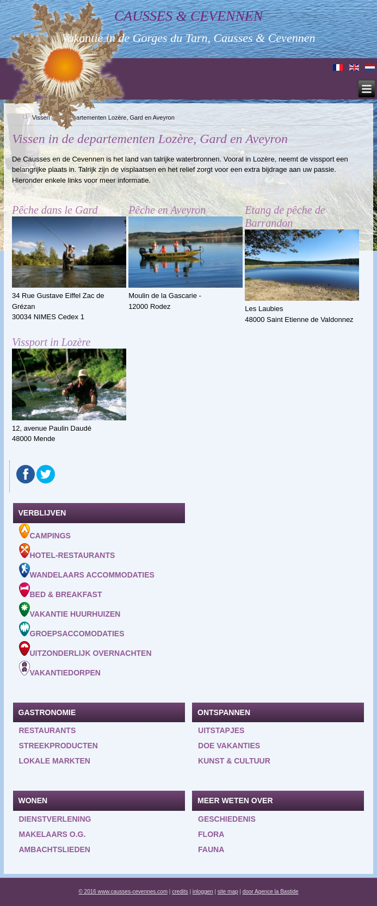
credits (180, 892)
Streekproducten (58, 745)
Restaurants (47, 730)
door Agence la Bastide (271, 892)
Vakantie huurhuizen (70, 610)
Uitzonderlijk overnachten (85, 649)
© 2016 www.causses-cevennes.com (123, 892)
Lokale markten (54, 760)
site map (228, 892)
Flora (211, 834)
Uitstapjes (221, 730)
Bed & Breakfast (60, 590)
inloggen (203, 892)
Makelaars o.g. (52, 834)
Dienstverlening (55, 819)
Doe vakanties (229, 745)
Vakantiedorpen (60, 669)
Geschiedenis (227, 819)
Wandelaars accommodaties (86, 571)
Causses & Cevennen (188, 16)
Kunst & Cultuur (234, 760)
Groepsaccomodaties (72, 630)
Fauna (211, 849)
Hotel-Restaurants (67, 551)
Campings (45, 532)
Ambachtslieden (54, 849)
